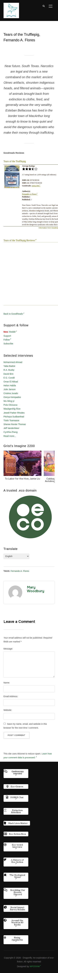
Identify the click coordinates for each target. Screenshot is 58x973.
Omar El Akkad (11, 381)
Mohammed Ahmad (13, 362)
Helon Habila (10, 385)
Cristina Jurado (11, 393)
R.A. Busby (9, 370)
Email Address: (11, 696)
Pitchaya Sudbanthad (14, 416)
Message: (8, 648)
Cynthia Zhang (11, 432)
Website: (8, 710)
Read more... (10, 436)
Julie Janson (10, 389)
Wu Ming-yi (9, 401)
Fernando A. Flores (30, 194)
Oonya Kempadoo (12, 397)
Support (7, 336)
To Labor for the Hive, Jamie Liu (22, 478)
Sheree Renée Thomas (15, 424)
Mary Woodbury (35, 589)
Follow (7, 339)
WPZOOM (35, 966)
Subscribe (8, 343)
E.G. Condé (9, 378)
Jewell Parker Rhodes (14, 413)
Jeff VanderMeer (11, 428)
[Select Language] (16, 556)
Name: (7, 682)
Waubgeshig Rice (12, 409)
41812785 (36, 186)
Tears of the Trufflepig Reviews (20, 240)
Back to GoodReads (14, 314)
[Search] (44, 6)
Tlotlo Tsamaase (11, 420)
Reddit (13, 332)
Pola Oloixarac (11, 405)
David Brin (9, 374)
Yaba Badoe (9, 366)
